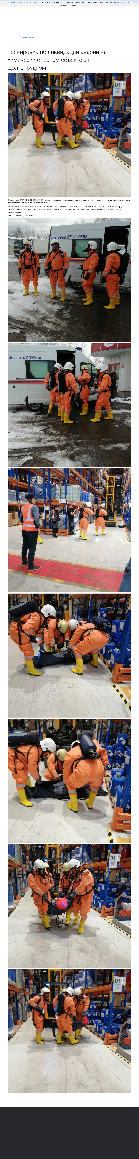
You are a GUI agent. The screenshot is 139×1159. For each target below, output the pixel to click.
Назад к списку (27, 37)
